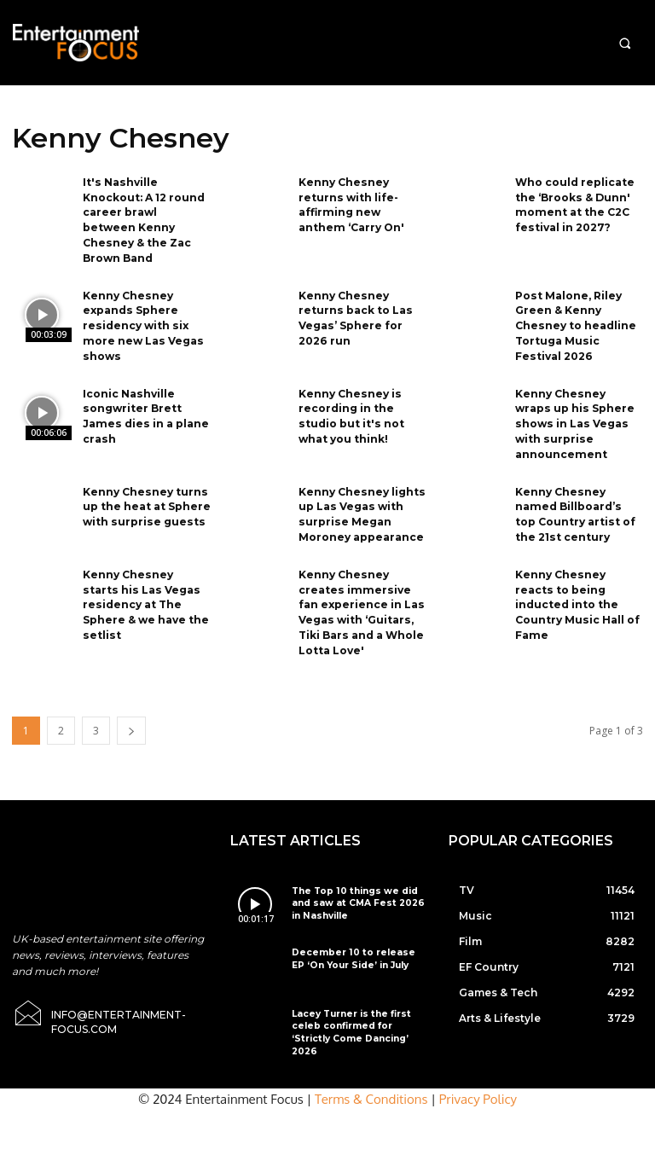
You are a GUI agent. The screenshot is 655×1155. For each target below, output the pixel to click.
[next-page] (131, 708)
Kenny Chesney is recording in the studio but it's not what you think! (351, 404)
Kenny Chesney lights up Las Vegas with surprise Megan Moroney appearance (361, 498)
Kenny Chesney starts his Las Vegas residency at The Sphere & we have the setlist (146, 585)
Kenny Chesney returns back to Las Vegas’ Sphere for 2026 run (355, 311)
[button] (624, 43)
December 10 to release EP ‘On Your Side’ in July (355, 935)
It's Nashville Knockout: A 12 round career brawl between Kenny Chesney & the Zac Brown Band (144, 217)
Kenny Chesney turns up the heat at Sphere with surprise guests (147, 492)
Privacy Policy (478, 1066)
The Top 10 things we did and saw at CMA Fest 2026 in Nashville (353, 880)
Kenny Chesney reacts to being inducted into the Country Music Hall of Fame (577, 585)
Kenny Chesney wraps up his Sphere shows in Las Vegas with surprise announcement (578, 412)
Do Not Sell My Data (336, 1146)
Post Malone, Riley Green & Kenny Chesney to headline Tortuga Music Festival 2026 (575, 318)
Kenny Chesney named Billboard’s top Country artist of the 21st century (578, 498)
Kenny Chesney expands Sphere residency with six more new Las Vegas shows (141, 318)
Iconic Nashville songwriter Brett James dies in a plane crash (144, 404)
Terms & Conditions (371, 1066)
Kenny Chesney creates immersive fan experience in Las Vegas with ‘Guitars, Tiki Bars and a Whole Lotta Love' (361, 592)
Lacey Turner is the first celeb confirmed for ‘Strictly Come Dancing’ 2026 (356, 1001)
